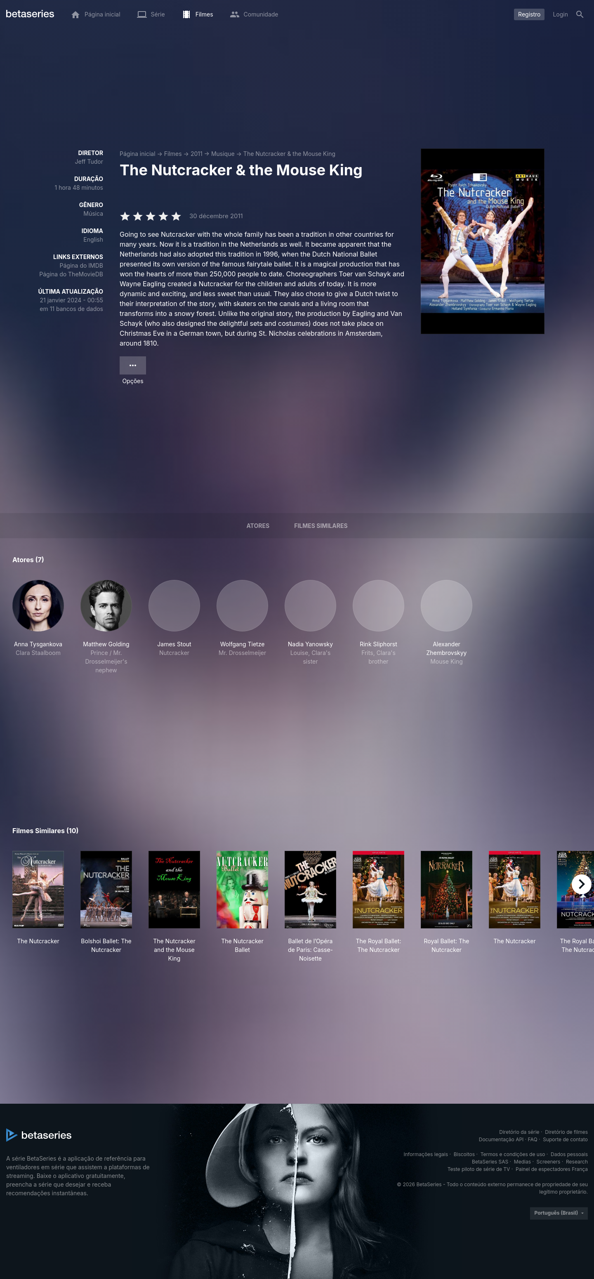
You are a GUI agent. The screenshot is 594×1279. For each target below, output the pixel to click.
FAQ (532, 1139)
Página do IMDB (81, 265)
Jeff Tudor (89, 161)
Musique (223, 153)
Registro (529, 14)
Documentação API (501, 1139)
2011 (197, 153)
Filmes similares (320, 525)
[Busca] (580, 14)
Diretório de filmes (566, 1132)
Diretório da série (519, 1132)
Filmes (173, 153)
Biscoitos (464, 1154)
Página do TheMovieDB (71, 274)
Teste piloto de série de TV (479, 1169)
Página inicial (138, 153)
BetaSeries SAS (490, 1162)
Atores (257, 525)
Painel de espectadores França (552, 1169)
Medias (522, 1162)
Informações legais (426, 1154)
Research (577, 1162)
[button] (38, 627)
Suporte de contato (565, 1139)
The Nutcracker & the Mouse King (289, 153)
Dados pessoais (569, 1154)
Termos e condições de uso (513, 1154)
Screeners (549, 1162)
